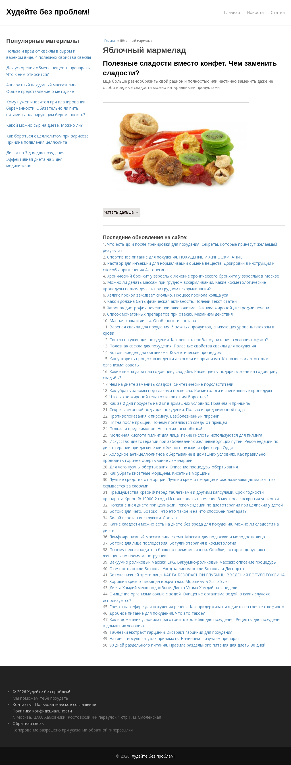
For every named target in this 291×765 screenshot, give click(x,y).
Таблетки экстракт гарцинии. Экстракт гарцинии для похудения (170, 632)
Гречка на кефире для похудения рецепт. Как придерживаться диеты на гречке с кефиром (196, 606)
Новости (255, 12)
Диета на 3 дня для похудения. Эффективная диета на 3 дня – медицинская (36, 159)
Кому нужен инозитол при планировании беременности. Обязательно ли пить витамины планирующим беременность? (46, 108)
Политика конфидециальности (42, 711)
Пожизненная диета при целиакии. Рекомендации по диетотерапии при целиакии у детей (196, 505)
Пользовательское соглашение (65, 704)
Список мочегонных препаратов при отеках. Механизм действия (170, 314)
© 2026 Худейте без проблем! (41, 691)
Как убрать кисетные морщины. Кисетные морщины (159, 473)
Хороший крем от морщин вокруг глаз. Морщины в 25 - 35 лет (169, 581)
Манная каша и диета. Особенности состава (152, 320)
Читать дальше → (121, 212)
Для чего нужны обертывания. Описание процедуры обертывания (173, 467)
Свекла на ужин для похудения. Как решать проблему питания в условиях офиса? (188, 339)
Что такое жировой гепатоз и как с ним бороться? (158, 396)
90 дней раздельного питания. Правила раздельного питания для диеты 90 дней (187, 645)
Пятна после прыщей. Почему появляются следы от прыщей (168, 422)
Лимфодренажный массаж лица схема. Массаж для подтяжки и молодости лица (187, 536)
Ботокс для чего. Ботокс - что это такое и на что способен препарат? (177, 511)
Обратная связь (28, 723)
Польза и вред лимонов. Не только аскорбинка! (155, 428)
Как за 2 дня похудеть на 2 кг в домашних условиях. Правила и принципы (180, 403)
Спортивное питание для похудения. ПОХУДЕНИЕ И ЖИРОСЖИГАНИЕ (174, 257)
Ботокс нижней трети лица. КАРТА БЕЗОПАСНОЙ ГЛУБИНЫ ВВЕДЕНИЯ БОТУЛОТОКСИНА (197, 575)
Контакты (22, 704)
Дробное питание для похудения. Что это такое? (157, 613)
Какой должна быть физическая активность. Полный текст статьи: (172, 301)
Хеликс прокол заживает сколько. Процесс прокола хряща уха (167, 295)
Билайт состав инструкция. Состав (143, 517)
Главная (232, 12)
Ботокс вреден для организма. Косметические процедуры (165, 352)
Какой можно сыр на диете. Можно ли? (44, 125)
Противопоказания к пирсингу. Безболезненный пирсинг (164, 416)
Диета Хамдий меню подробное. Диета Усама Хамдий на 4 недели (173, 587)
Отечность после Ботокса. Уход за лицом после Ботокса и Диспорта (176, 568)
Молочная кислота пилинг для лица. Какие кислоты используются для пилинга (185, 435)
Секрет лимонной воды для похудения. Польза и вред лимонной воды (177, 409)
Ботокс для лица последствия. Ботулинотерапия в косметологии (172, 543)
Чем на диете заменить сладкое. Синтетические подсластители (171, 384)
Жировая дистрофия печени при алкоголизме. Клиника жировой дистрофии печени (188, 307)
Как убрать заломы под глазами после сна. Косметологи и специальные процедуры (190, 390)
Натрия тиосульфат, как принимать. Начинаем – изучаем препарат (174, 638)
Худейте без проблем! (48, 12)
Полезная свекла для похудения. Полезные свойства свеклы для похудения (182, 346)
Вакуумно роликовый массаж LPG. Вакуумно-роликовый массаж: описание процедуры (193, 562)
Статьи (278, 12)
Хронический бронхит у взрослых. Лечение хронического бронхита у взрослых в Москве (193, 276)
